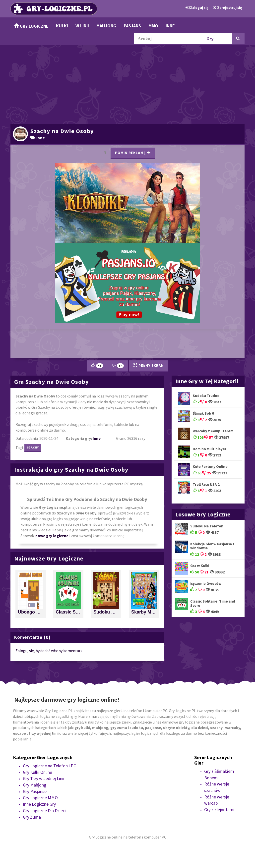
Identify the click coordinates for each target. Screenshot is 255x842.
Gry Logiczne (31, 26)
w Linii (82, 26)
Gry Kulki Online (37, 772)
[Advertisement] (127, 84)
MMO (153, 26)
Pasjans (132, 26)
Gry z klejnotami (219, 809)
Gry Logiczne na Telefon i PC (49, 766)
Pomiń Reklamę (133, 152)
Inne (170, 26)
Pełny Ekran (148, 365)
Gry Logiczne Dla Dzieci (44, 810)
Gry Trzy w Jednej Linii (43, 778)
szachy (33, 447)
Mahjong (106, 26)
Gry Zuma (32, 817)
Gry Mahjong (34, 785)
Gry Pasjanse (35, 791)
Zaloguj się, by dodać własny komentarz (48, 650)
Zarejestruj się (227, 7)
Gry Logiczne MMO (40, 797)
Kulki (62, 26)
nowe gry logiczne (51, 535)
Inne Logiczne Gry (39, 804)
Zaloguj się (197, 7)
